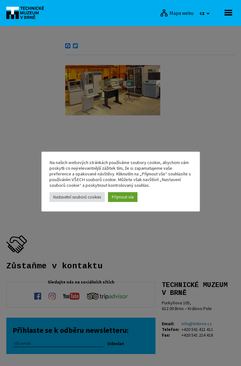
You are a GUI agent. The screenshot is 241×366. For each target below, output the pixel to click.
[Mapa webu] (176, 13)
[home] (27, 12)
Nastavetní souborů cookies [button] (77, 197)
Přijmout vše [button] (123, 197)
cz (203, 13)
